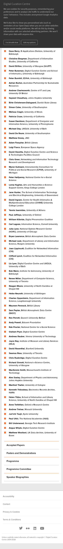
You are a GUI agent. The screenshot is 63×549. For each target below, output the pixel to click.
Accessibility (8, 496)
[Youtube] (42, 528)
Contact (6, 504)
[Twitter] (21, 528)
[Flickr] (28, 528)
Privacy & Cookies (11, 512)
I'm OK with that (12, 42)
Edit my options (29, 42)
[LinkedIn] (35, 528)
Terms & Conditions (12, 520)
